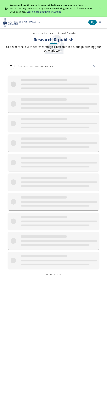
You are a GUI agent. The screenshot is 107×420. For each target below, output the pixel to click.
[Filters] (11, 66)
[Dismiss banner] (100, 8)
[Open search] (92, 22)
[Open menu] (100, 22)
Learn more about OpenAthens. (44, 11)
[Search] (94, 66)
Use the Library (47, 33)
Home (34, 33)
